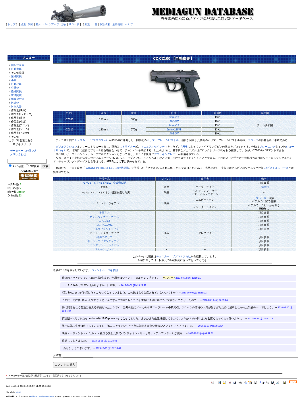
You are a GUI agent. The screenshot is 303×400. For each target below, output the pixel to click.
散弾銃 (15, 102)
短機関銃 (16, 76)
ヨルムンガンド (104, 249)
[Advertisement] (151, 40)
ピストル (173, 140)
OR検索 (34, 166)
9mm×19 (174, 117)
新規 (87, 24)
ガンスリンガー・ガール (104, 216)
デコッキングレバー (166, 154)
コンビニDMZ (104, 224)
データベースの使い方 (23, 150)
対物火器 (16, 106)
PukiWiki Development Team (42, 396)
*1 (172, 168)
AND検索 (18, 166)
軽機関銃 (16, 91)
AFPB (184, 146)
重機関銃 (16, 95)
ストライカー (127, 146)
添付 (64, 24)
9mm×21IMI (174, 129)
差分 (38, 24)
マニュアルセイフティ (154, 146)
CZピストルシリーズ (276, 167)
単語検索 (104, 24)
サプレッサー (261, 198)
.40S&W (174, 121)
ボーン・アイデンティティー (104, 241)
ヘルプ (129, 24)
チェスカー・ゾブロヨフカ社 (91, 140)
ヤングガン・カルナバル (104, 245)
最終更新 (117, 24)
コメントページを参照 (104, 270)
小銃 (13, 80)
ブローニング (267, 146)
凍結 (30, 24)
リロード (74, 24)
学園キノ (104, 212)
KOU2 (18, 392)
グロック (253, 140)
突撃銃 (15, 87)
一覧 (94, 24)
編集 (23, 24)
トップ (11, 24)
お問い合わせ (18, 154)
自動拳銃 (16, 68)
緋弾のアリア (104, 237)
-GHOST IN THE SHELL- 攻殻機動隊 (107, 167)
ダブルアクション (66, 146)
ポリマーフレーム (157, 140)
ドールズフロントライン (104, 229)
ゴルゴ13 (104, 220)
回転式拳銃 (17, 65)
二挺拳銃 (264, 186)
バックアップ (51, 24)
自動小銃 (16, 83)
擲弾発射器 (17, 99)
